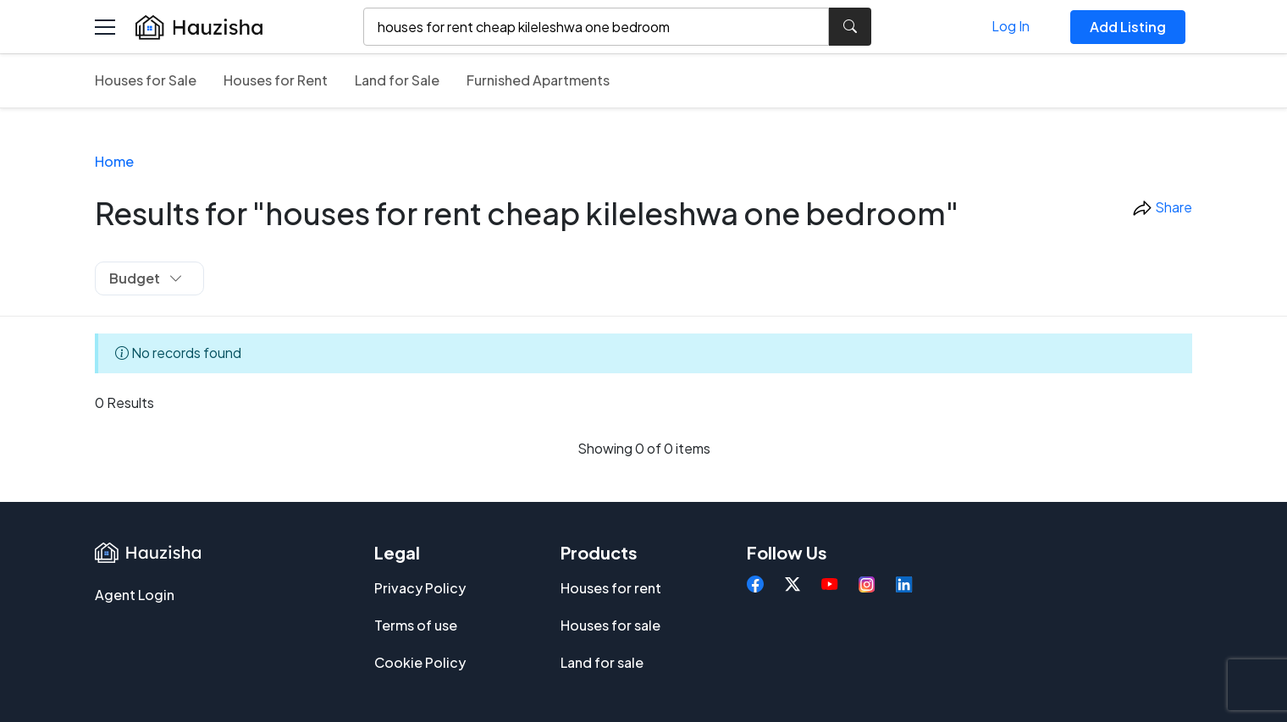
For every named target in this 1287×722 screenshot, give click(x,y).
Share (1162, 208)
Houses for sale (610, 625)
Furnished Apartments (538, 80)
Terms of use (415, 625)
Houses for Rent (276, 80)
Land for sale (602, 662)
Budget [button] (146, 278)
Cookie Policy (420, 662)
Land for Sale (397, 80)
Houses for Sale (145, 80)
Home (114, 161)
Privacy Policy (420, 588)
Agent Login (134, 595)
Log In (1010, 26)
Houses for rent (611, 588)
